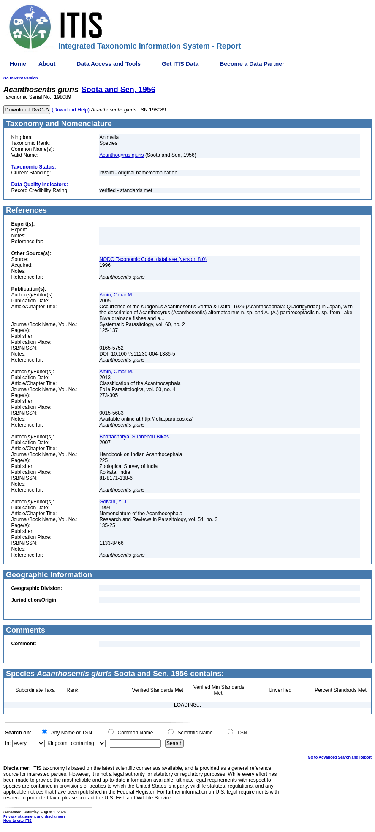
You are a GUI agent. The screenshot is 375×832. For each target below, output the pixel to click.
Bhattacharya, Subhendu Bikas (134, 437)
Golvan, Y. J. (113, 502)
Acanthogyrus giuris (121, 155)
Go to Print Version (20, 78)
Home (18, 63)
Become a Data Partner (252, 63)
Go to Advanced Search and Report (340, 757)
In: (8, 743)
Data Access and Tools (108, 63)
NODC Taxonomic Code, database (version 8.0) (153, 259)
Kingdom (57, 743)
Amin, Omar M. (116, 295)
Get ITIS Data (180, 63)
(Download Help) (71, 110)
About (46, 63)
